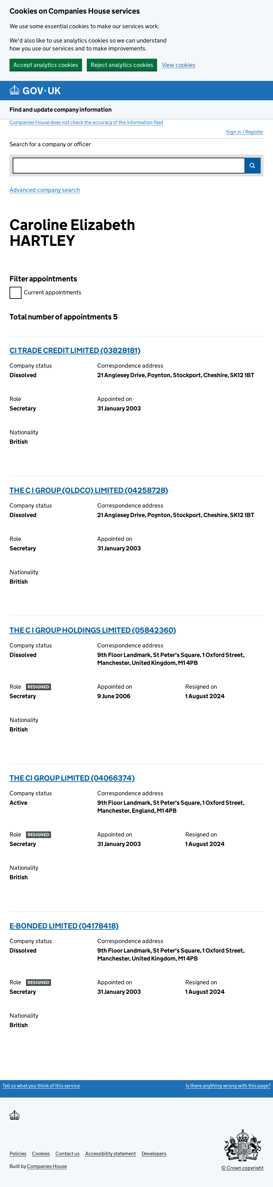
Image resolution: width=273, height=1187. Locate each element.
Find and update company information (61, 109)
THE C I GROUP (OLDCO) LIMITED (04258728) (89, 490)
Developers (154, 1154)
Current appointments (45, 293)
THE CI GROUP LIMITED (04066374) (72, 778)
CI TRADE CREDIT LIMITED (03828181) (75, 350)
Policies (18, 1154)
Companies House (47, 1166)
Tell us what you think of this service (41, 1086)
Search (253, 166)
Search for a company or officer (50, 144)
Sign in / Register (244, 132)
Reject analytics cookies (122, 65)
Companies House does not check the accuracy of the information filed (86, 122)
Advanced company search (45, 189)
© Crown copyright (242, 1168)
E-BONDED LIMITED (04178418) (64, 925)
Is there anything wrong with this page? (228, 1086)
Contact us (67, 1154)
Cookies (41, 1154)
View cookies (178, 65)
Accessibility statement (110, 1154)
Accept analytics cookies (45, 65)
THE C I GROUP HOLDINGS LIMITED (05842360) (93, 630)
